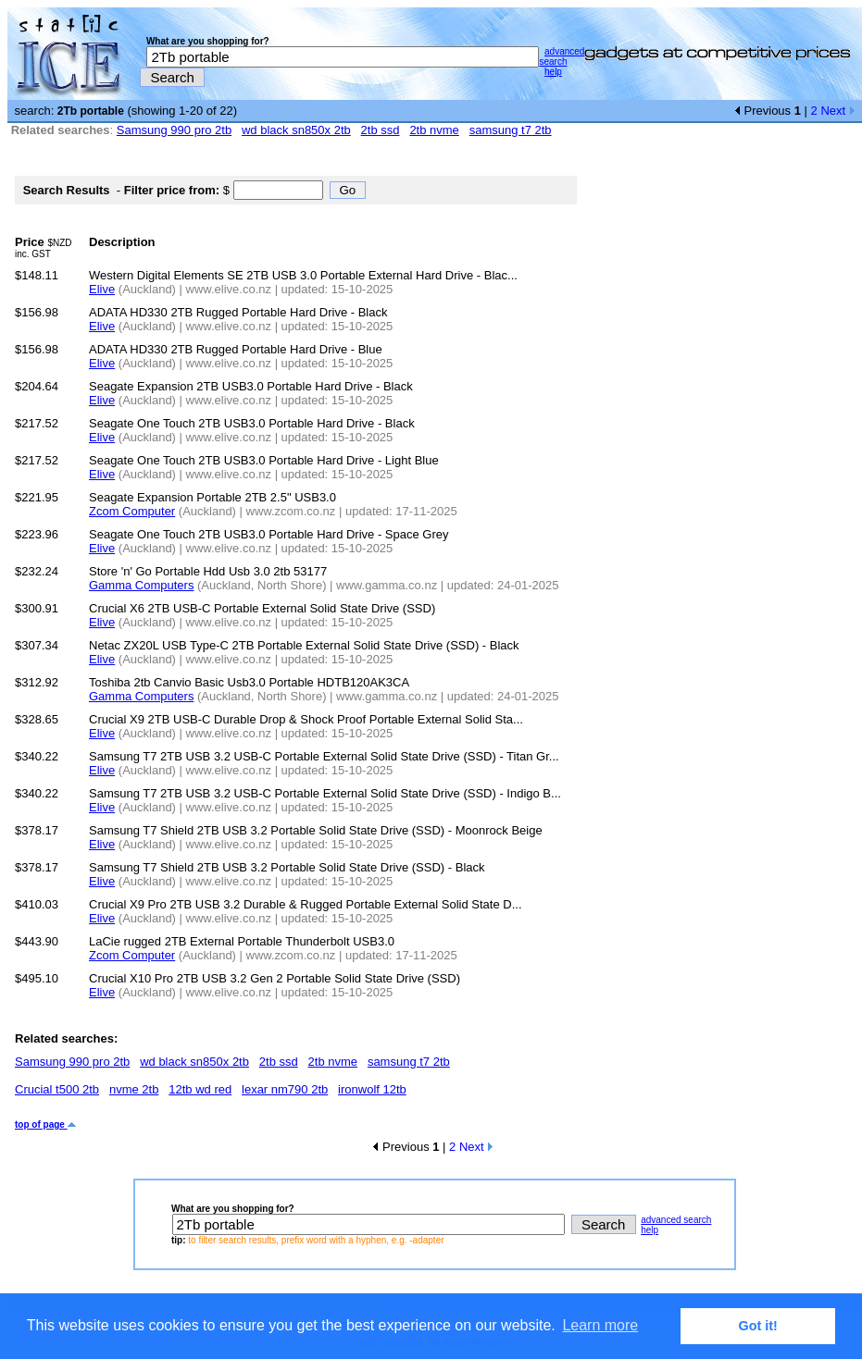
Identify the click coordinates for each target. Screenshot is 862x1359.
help (553, 72)
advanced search (561, 56)
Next (837, 110)
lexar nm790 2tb (285, 1089)
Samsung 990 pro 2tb (174, 130)
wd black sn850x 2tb (296, 130)
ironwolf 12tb (372, 1089)
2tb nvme (433, 130)
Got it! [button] (758, 1325)
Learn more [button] (600, 1325)
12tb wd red (200, 1089)
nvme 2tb (133, 1089)
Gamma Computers (141, 585)
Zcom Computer (132, 511)
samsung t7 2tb (510, 130)
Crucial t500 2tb (57, 1089)
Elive (102, 289)
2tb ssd (380, 130)
